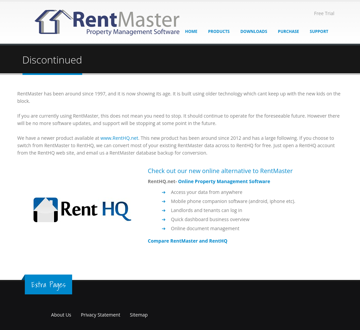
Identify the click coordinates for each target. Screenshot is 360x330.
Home (191, 31)
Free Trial (324, 13)
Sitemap (139, 315)
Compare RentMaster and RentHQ (187, 241)
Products (218, 31)
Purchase (288, 31)
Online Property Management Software (224, 181)
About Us (61, 315)
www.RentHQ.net (119, 138)
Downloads (253, 31)
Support (319, 31)
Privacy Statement (100, 315)
